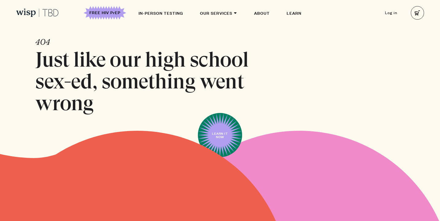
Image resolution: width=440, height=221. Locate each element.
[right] (417, 13)
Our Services (218, 13)
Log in (391, 12)
